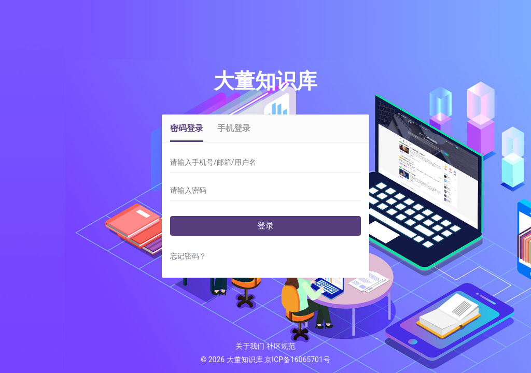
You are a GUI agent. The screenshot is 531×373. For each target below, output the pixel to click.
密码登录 (186, 128)
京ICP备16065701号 (297, 359)
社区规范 (281, 346)
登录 (265, 226)
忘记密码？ (188, 256)
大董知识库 (265, 81)
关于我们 (249, 346)
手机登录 (233, 128)
